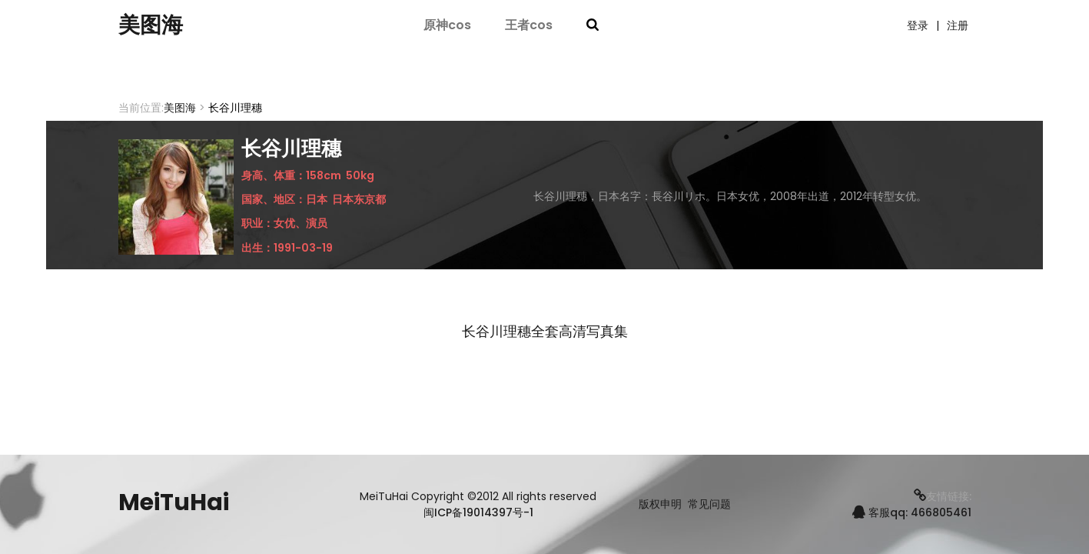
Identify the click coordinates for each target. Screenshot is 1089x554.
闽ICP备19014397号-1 (478, 512)
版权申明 (660, 504)
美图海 (153, 25)
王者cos (529, 25)
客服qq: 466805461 (911, 512)
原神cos (447, 25)
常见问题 (709, 504)
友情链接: (942, 496)
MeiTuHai (173, 502)
